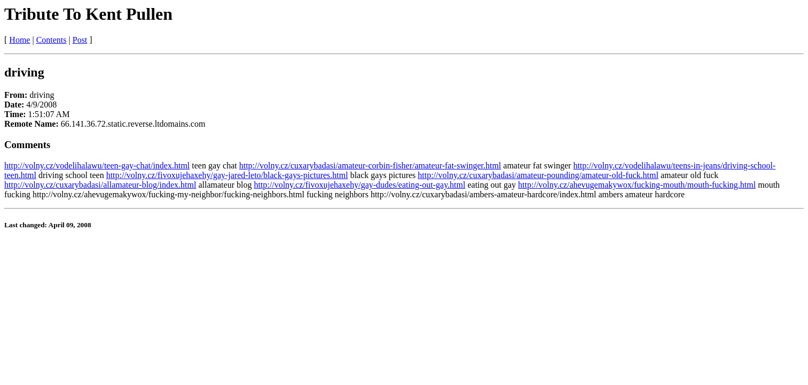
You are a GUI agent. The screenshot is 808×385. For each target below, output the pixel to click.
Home (19, 39)
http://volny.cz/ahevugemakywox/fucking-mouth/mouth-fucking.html (637, 184)
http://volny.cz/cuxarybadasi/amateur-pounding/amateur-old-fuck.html (538, 175)
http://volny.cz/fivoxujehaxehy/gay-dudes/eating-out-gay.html (359, 184)
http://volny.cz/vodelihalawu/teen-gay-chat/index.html (97, 165)
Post (80, 39)
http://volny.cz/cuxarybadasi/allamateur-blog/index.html (100, 184)
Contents (51, 39)
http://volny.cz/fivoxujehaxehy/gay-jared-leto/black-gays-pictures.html (227, 175)
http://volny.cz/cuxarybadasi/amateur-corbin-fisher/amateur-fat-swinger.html (370, 165)
